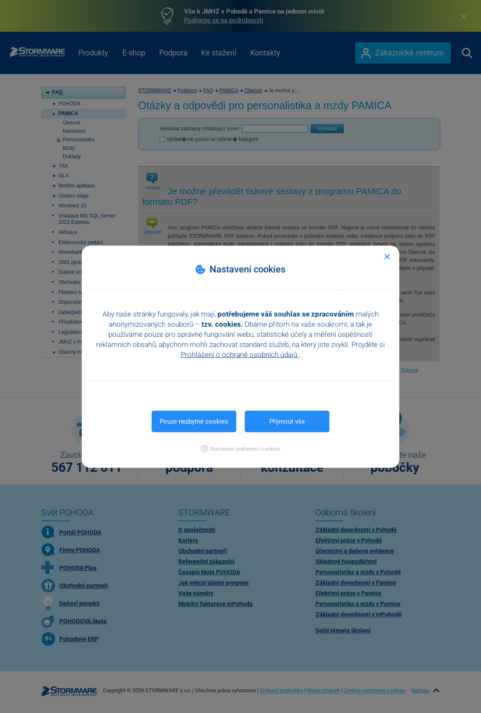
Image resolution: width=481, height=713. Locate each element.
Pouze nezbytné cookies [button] (194, 421)
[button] (241, 448)
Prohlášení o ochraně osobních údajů (240, 354)
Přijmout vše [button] (287, 421)
